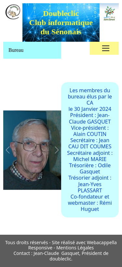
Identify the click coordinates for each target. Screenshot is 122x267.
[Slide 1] (15, 222)
